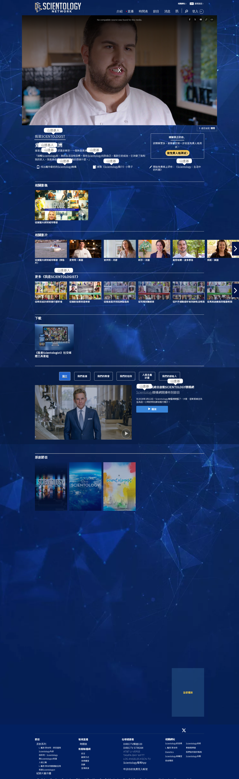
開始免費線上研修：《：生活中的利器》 (177, 168)
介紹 (119, 11)
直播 (131, 11)
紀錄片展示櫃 (43, 773)
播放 (152, 409)
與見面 (48, 758)
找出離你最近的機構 (58, 166)
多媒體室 (85, 760)
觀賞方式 (85, 757)
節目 (156, 11)
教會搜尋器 (191, 747)
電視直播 (83, 739)
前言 (83, 753)
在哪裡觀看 (128, 739)
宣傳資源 (85, 768)
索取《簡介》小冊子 (115, 166)
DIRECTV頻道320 (132, 744)
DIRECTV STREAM (133, 748)
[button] (235, 249)
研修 (193, 743)
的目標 (173, 743)
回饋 (83, 764)
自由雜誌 (169, 760)
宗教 (193, 756)
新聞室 (173, 756)
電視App (134, 762)
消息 (167, 11)
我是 (50, 136)
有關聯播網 (84, 749)
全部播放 (188, 692)
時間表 (143, 11)
